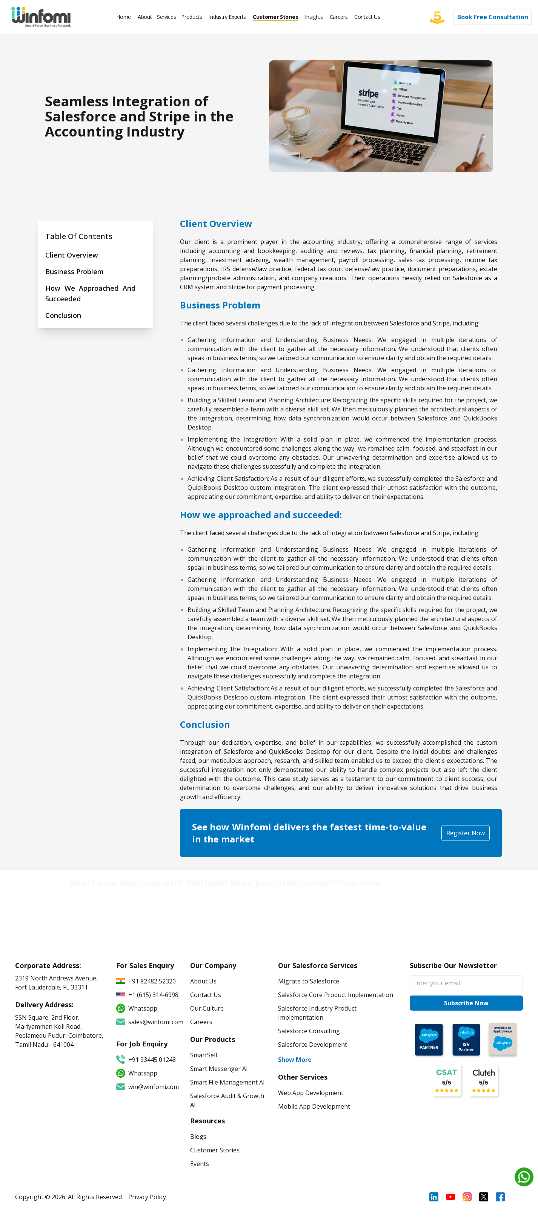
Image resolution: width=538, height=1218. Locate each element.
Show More (295, 1059)
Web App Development (310, 1093)
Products (191, 16)
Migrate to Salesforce (308, 981)
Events (199, 1164)
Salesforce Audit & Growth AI (227, 1100)
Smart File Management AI (227, 1082)
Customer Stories (275, 16)
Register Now (465, 833)
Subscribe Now (466, 1003)
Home (123, 16)
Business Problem (74, 271)
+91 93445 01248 (146, 1059)
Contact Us (367, 16)
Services (166, 16)
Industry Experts (227, 16)
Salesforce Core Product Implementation (335, 995)
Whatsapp (136, 1073)
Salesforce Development (312, 1044)
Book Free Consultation (492, 17)
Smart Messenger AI (219, 1069)
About (145, 16)
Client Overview (71, 254)
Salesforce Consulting (309, 1031)
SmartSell (203, 1055)
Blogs (198, 1136)
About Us (203, 981)
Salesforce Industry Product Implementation (317, 1013)
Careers (339, 16)
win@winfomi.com (147, 1086)
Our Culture (207, 1008)
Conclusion (63, 315)
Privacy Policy (147, 1197)
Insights (314, 16)
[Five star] (441, 17)
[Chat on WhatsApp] (524, 1176)
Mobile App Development (314, 1106)
